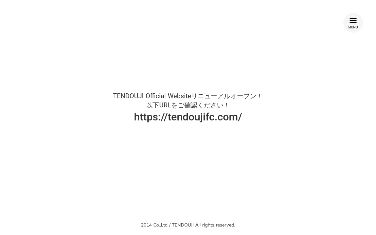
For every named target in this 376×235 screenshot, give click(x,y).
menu (353, 20)
